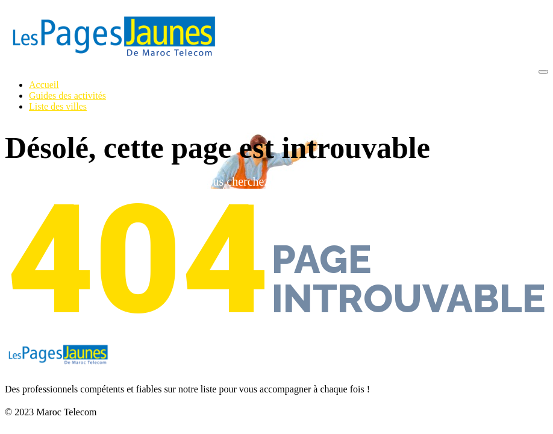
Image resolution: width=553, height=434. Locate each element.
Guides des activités (67, 95)
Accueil (44, 85)
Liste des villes (58, 106)
